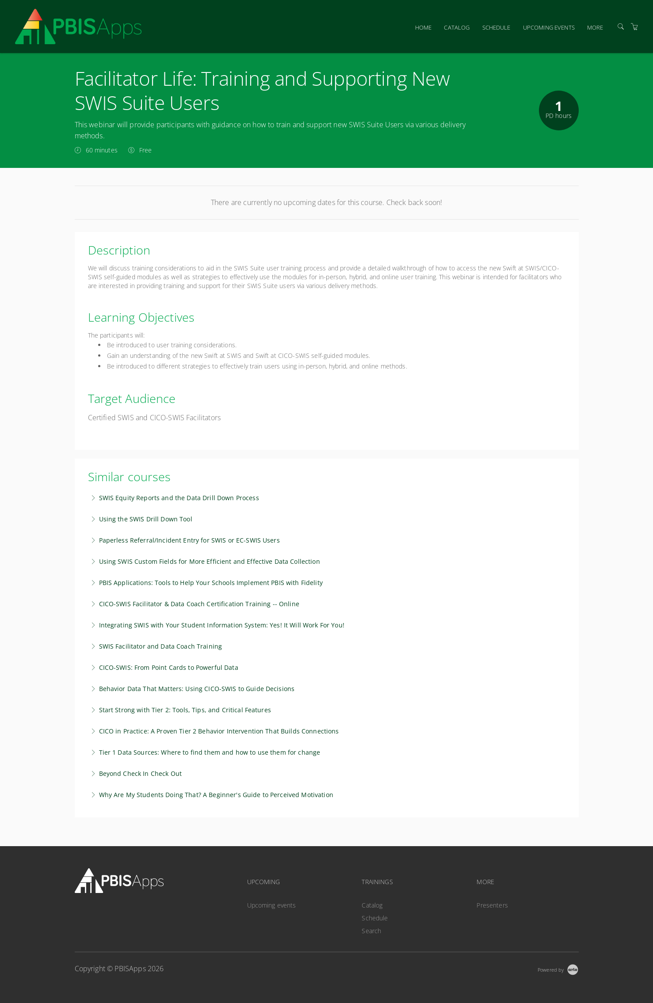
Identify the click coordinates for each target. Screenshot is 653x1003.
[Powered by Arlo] (558, 968)
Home (423, 27)
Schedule (496, 27)
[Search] (620, 26)
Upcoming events (549, 27)
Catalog (457, 27)
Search (371, 931)
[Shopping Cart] (634, 27)
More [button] (595, 27)
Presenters (492, 905)
